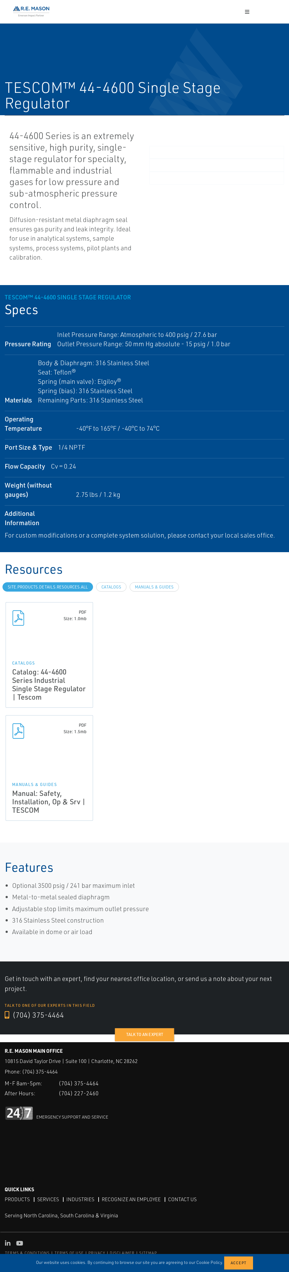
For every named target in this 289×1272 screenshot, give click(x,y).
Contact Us (182, 1199)
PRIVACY (96, 1252)
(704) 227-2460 (79, 1092)
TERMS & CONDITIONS (27, 1252)
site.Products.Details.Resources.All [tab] (48, 586)
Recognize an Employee (131, 1199)
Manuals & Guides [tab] (154, 586)
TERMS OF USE (69, 1252)
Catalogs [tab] (111, 586)
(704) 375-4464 (34, 1015)
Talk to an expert (144, 1034)
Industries (80, 1199)
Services (48, 1199)
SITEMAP (148, 1252)
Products (17, 1199)
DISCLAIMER (122, 1252)
